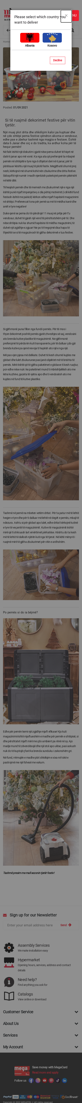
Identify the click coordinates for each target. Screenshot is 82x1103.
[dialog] (41, 551)
